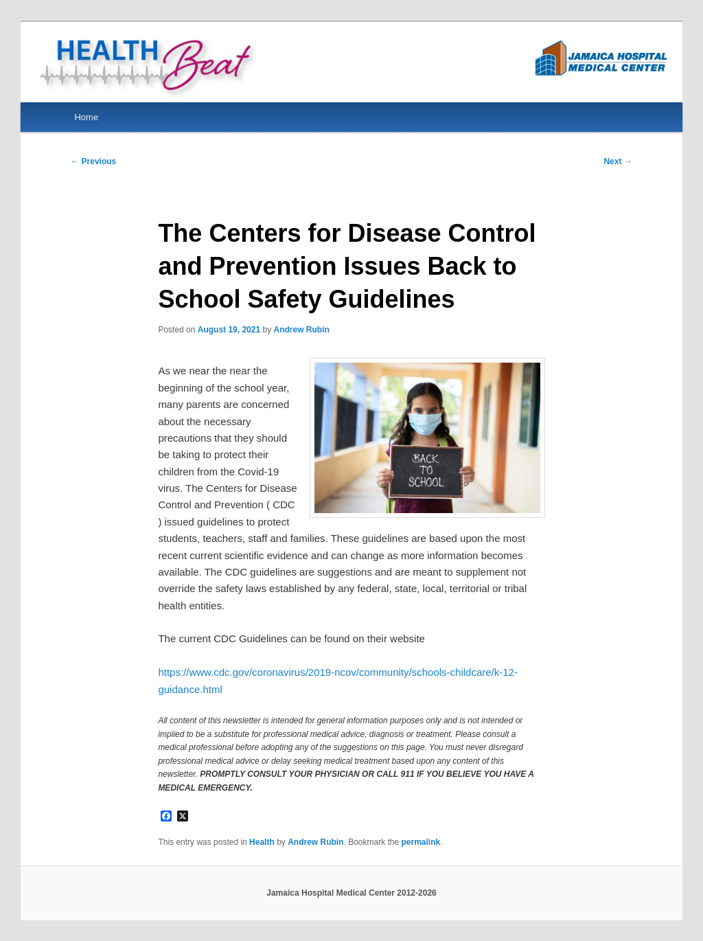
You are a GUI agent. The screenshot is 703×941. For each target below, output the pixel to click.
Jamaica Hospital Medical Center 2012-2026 (351, 893)
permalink (421, 842)
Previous (93, 161)
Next (617, 161)
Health (262, 842)
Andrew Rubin (301, 330)
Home (86, 117)
